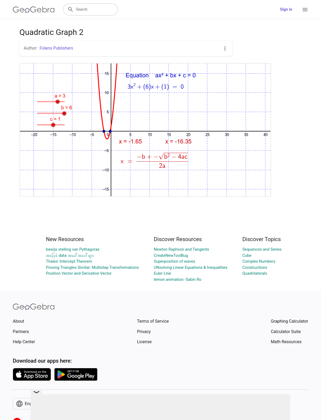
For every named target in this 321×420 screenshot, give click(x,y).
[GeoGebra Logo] (34, 9)
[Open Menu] (305, 9)
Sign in (286, 9)
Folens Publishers (56, 48)
